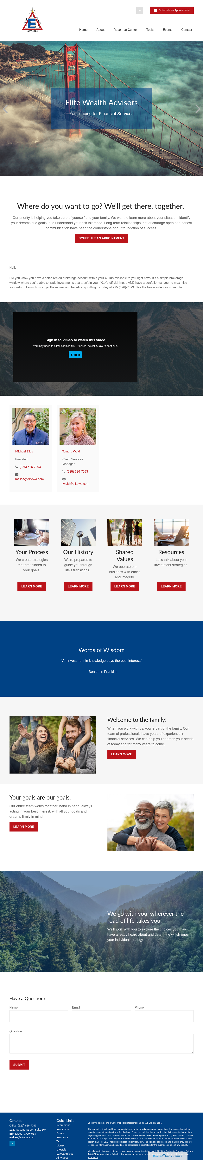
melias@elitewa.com (29, 479)
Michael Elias (24, 451)
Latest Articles (64, 1153)
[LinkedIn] (139, 10)
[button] (83, 29)
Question (16, 1031)
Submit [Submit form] (19, 1064)
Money (60, 1145)
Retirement (63, 1125)
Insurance (62, 1137)
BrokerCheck (155, 1123)
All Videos (62, 1157)
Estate (60, 1133)
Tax (58, 1141)
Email (76, 1007)
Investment (63, 1129)
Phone (139, 1007)
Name (14, 1007)
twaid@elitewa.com (75, 483)
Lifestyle (61, 1149)
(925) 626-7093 (30, 467)
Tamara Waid (71, 451)
